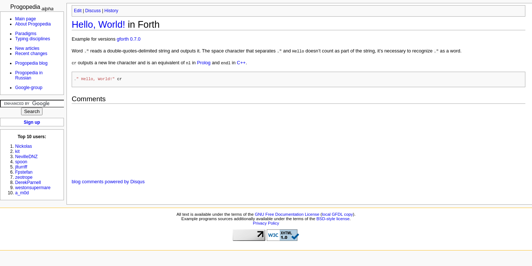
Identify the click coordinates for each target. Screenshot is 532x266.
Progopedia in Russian (28, 75)
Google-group (28, 87)
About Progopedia (33, 24)
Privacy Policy (266, 223)
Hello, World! (98, 24)
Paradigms (26, 33)
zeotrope (24, 177)
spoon (21, 161)
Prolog (204, 63)
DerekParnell (28, 182)
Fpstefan (24, 172)
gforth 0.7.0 (128, 39)
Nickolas (23, 146)
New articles (27, 48)
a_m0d (22, 192)
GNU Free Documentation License (287, 214)
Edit (78, 10)
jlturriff (21, 167)
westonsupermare (33, 187)
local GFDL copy (337, 214)
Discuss (93, 10)
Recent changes (31, 53)
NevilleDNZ (26, 156)
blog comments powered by (108, 182)
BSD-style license (333, 219)
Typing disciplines (32, 38)
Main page (25, 18)
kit (17, 151)
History (111, 10)
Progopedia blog (31, 63)
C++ (241, 63)
